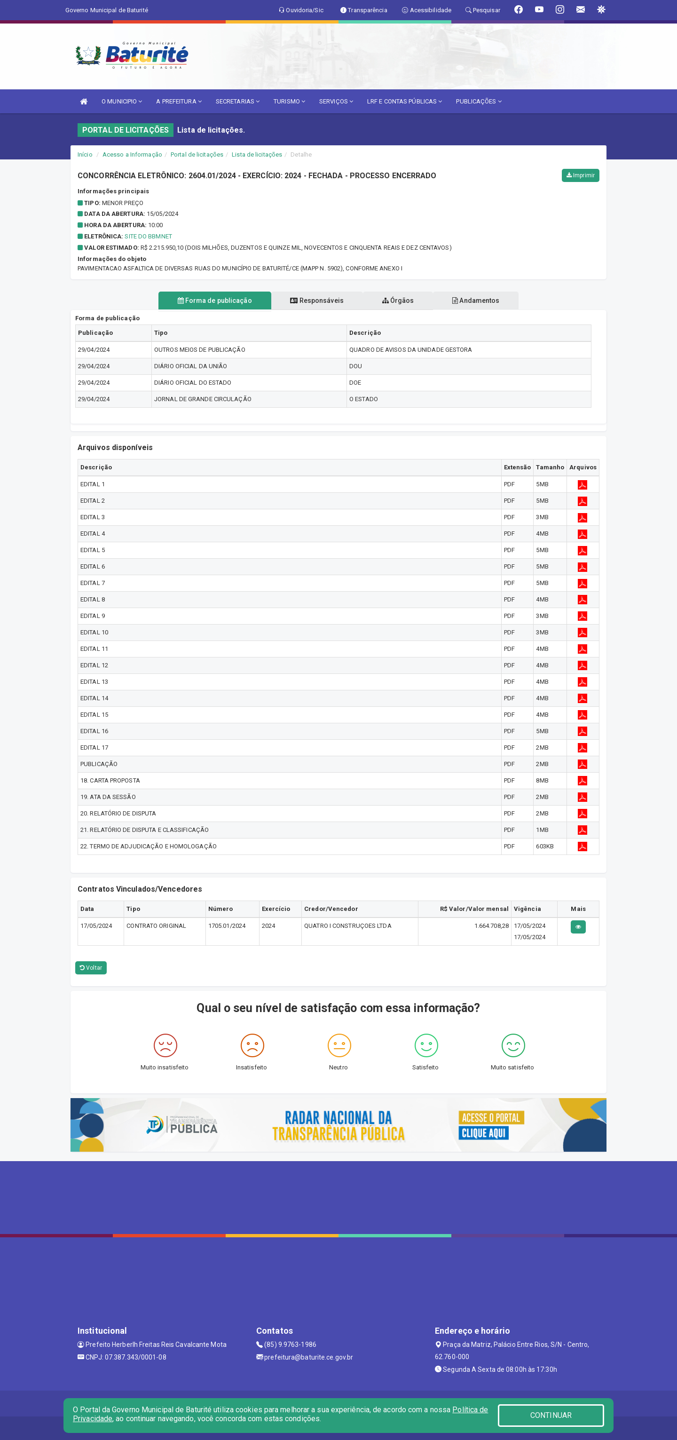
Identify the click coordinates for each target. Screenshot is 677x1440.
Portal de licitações (197, 154)
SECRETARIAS (238, 101)
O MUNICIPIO (122, 101)
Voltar (91, 968)
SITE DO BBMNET (148, 236)
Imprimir (581, 175)
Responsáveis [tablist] (316, 300)
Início (85, 154)
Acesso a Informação (132, 154)
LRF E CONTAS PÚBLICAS (404, 101)
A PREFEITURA (178, 101)
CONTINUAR (551, 1415)
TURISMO (289, 101)
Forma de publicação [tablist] (213, 300)
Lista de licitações (257, 154)
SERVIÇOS (336, 101)
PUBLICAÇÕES (478, 101)
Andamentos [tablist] (477, 300)
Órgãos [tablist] (399, 300)
